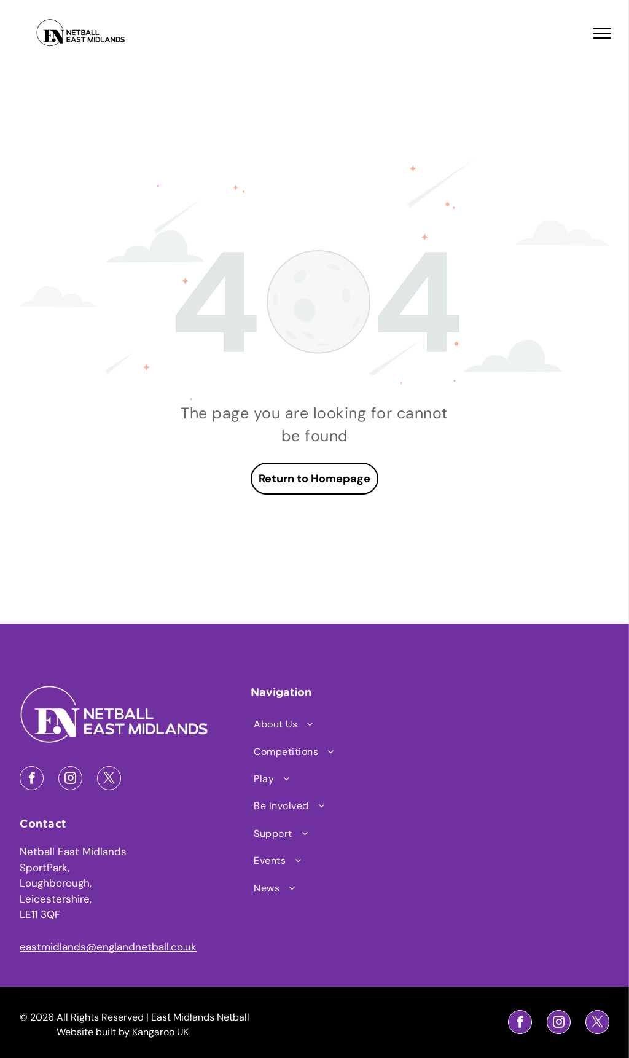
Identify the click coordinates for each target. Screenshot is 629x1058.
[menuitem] (315, 724)
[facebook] (32, 779)
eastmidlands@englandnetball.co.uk (108, 947)
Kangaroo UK (160, 1031)
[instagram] (70, 779)
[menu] (602, 33)
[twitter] (109, 779)
